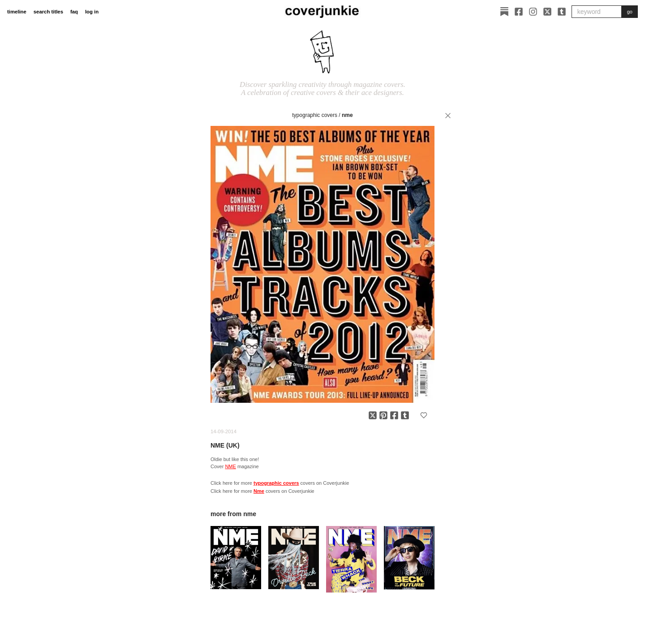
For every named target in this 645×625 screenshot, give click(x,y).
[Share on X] (372, 415)
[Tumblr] (561, 11)
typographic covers (314, 115)
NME (230, 466)
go (629, 11)
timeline (16, 11)
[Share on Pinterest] (383, 415)
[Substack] (504, 11)
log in (92, 11)
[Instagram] (533, 11)
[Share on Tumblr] (404, 415)
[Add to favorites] (423, 415)
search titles (48, 11)
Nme (347, 115)
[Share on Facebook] (394, 415)
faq (74, 11)
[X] (547, 11)
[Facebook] (518, 11)
